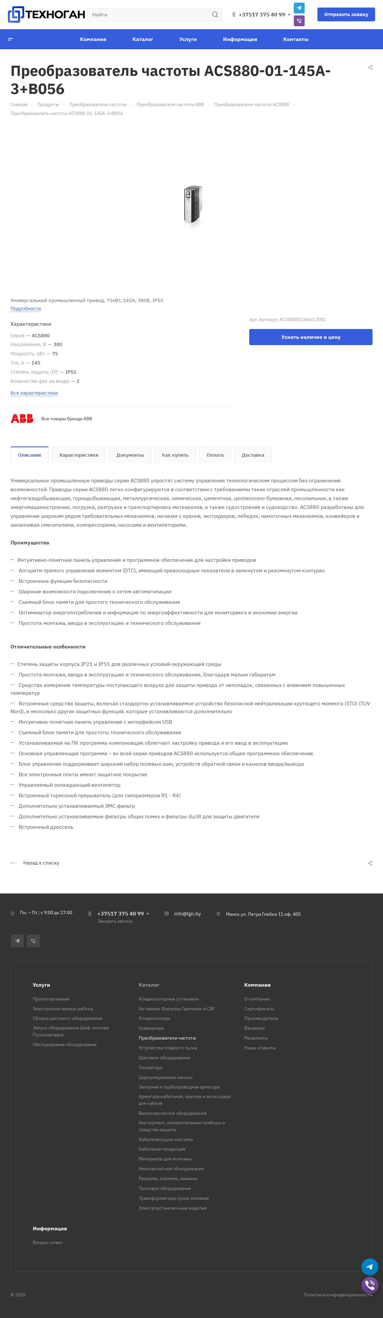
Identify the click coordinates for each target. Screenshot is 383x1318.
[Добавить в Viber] (370, 1285)
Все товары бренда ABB (66, 419)
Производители (261, 1018)
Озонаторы (151, 1067)
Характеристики (78, 455)
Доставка (253, 455)
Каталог (149, 984)
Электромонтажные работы (63, 1009)
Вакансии (254, 1028)
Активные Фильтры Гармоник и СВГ (177, 1009)
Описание (29, 455)
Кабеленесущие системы (166, 1139)
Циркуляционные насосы (165, 1077)
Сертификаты (259, 1009)
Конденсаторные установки (169, 999)
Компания (257, 984)
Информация (50, 1228)
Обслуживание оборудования (64, 1044)
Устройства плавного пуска (168, 1048)
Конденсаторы (154, 1018)
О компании (257, 999)
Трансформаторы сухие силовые (174, 1198)
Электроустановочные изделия (173, 1208)
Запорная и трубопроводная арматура (179, 1087)
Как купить (175, 455)
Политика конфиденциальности (338, 1295)
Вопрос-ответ (48, 1242)
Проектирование (51, 999)
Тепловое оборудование (165, 1188)
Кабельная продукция (162, 1149)
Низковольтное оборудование (171, 1169)
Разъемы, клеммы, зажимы (168, 1178)
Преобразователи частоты (167, 1038)
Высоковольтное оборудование (173, 1113)
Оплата (215, 455)
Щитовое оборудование (165, 1058)
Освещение (151, 1028)
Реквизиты (256, 1038)
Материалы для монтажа (165, 1159)
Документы (130, 455)
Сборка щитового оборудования (67, 1018)
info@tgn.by (187, 914)
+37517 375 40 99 (262, 14)
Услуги (41, 984)
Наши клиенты (260, 1048)
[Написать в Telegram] (370, 1267)
